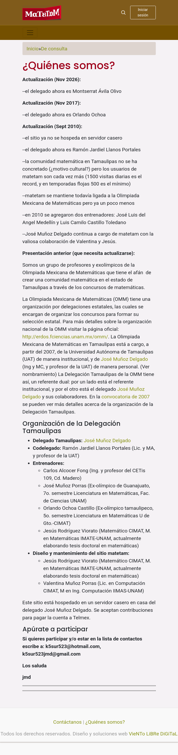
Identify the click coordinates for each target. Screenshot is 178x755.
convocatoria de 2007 (125, 397)
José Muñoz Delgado (124, 359)
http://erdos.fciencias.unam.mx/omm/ (65, 337)
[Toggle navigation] (30, 32)
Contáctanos (67, 722)
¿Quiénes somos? (105, 722)
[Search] (123, 12)
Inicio (33, 49)
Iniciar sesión (142, 12)
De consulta (54, 49)
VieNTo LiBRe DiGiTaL (153, 734)
